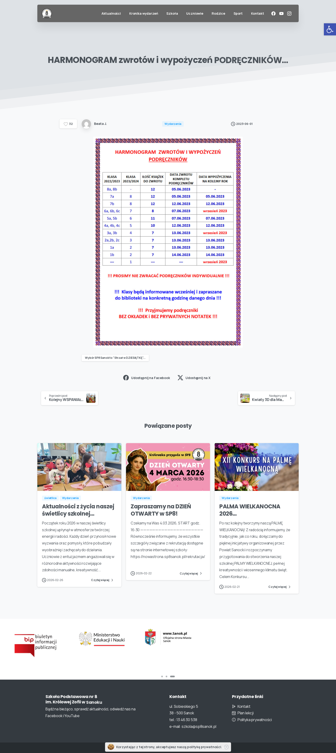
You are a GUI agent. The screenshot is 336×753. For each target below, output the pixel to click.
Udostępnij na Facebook (146, 377)
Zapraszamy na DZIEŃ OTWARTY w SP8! (161, 514)
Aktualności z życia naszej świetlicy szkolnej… (78, 514)
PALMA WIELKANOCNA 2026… (249, 514)
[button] (330, 29)
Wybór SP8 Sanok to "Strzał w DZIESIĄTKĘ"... (115, 358)
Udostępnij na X (194, 377)
